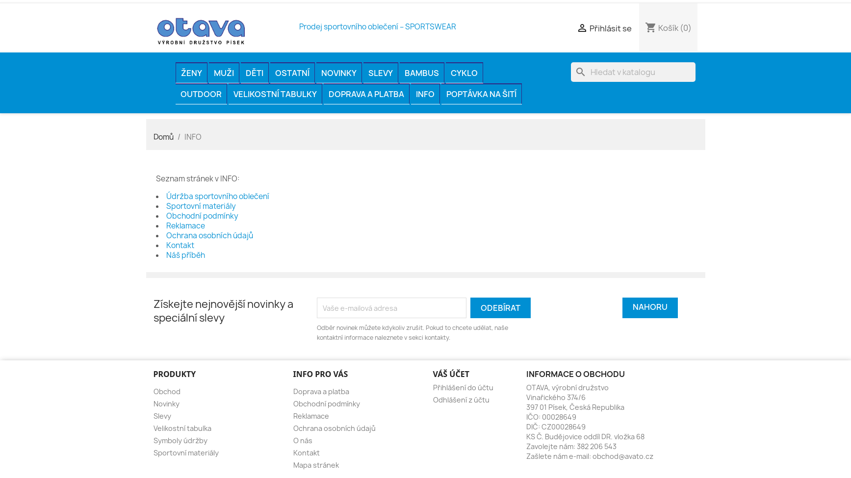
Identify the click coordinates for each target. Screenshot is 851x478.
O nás (302, 440)
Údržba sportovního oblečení (217, 196)
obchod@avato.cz (623, 456)
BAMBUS (422, 73)
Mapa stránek (316, 465)
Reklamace (185, 226)
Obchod (167, 391)
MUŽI (224, 73)
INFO (425, 94)
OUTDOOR (201, 94)
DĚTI (254, 73)
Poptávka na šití (481, 94)
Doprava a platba (366, 94)
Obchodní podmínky (202, 216)
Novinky (339, 73)
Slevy (380, 73)
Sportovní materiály (201, 206)
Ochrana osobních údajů (209, 235)
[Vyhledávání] (633, 72)
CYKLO (464, 73)
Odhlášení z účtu (461, 399)
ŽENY (191, 73)
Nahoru (650, 307)
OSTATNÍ (292, 73)
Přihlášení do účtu (463, 387)
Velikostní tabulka (182, 428)
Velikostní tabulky (275, 94)
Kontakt (180, 245)
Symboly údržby (180, 440)
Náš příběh (185, 255)
